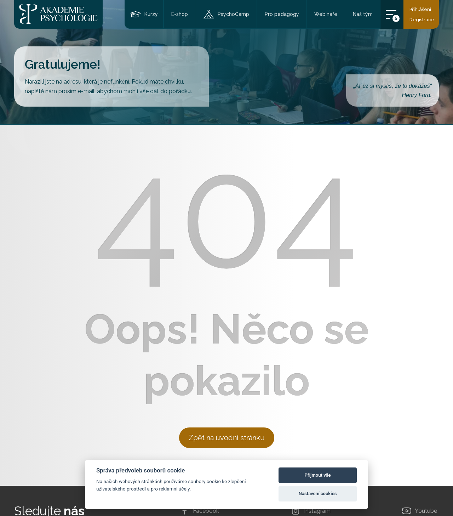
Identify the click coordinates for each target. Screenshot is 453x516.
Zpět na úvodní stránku (227, 437)
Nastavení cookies (318, 493)
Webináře (325, 14)
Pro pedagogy (282, 14)
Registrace (421, 19)
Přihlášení (420, 9)
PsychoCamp (233, 14)
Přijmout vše (318, 475)
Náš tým (363, 14)
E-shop (179, 14)
